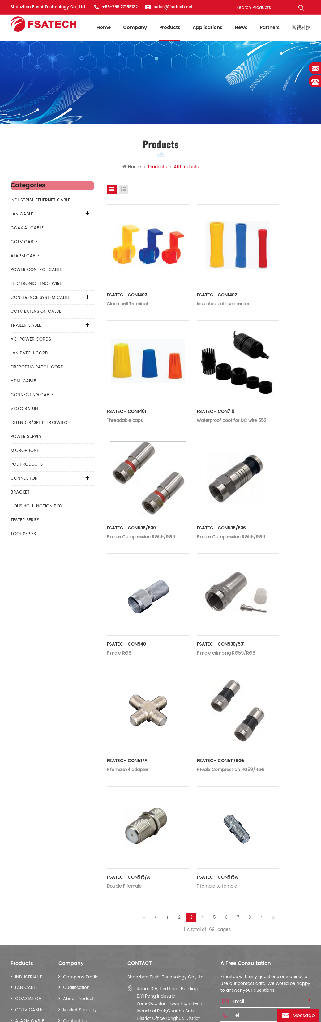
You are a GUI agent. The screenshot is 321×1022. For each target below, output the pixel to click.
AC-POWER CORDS (31, 340)
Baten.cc (43, 1014)
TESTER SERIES (25, 521)
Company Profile (81, 860)
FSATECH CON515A (197, 762)
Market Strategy (80, 893)
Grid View (112, 190)
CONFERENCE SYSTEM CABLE (40, 298)
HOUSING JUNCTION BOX (37, 507)
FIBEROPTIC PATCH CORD (37, 368)
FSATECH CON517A (127, 665)
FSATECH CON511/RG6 (201, 665)
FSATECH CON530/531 (201, 568)
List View (123, 190)
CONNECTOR (24, 479)
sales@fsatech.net (173, 7)
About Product (78, 882)
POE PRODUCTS (27, 465)
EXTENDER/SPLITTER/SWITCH (41, 423)
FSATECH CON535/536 (201, 471)
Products (169, 28)
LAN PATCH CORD (29, 354)
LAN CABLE (22, 215)
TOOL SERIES (23, 535)
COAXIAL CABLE (27, 229)
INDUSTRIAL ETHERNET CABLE (40, 201)
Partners (270, 28)
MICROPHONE (25, 451)
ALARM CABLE (25, 257)
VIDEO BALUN (24, 409)
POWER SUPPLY (26, 437)
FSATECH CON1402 (197, 277)
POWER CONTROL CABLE (36, 270)
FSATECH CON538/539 (131, 471)
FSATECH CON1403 (127, 277)
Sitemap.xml (42, 981)
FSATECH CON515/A (128, 762)
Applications (207, 28)
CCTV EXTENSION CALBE (36, 312)
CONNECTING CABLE (32, 396)
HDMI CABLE (23, 382)
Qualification (76, 871)
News (241, 28)
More (20, 927)
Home (103, 28)
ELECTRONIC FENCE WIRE (36, 284)
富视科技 (301, 28)
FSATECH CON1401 (126, 374)
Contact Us (75, 904)
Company (135, 28)
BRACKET (20, 493)
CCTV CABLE (24, 243)
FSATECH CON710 (196, 374)
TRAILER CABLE (26, 326)
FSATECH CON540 (126, 568)
